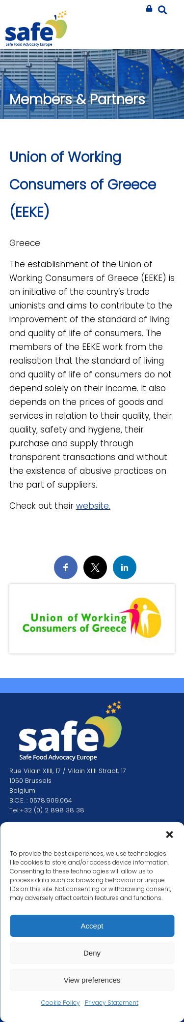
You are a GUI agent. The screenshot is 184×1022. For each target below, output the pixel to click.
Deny (92, 953)
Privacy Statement (111, 1002)
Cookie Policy (60, 1002)
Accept (92, 926)
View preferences (92, 980)
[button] (169, 834)
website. (93, 506)
